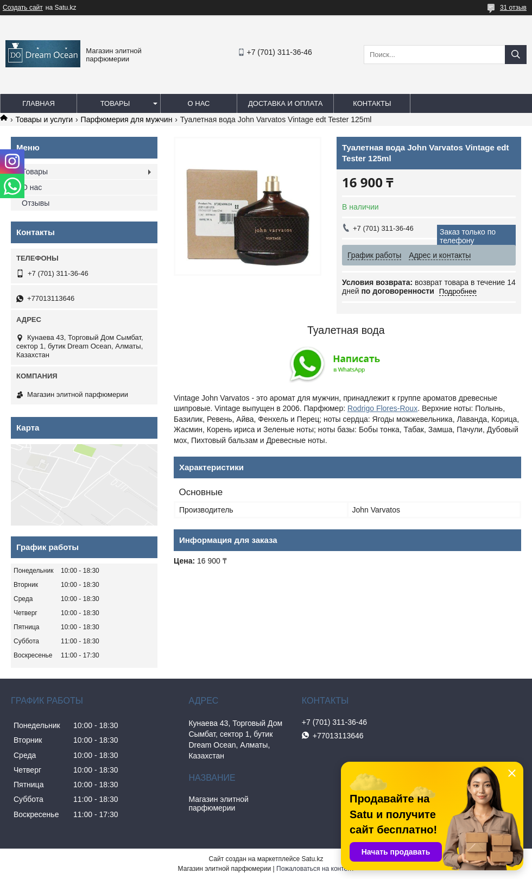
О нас (199, 103)
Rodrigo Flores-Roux (382, 408)
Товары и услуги (44, 119)
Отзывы (35, 203)
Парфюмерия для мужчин (127, 119)
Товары (115, 103)
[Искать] (516, 54)
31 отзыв (513, 7)
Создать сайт (23, 7)
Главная (38, 103)
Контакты (372, 103)
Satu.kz (312, 859)
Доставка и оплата (285, 103)
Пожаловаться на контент (315, 868)
